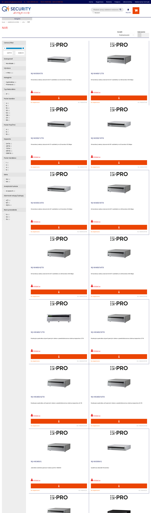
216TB (9, 151)
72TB (8, 148)
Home (91, 2)
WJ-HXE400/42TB (98, 210)
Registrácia (99, 2)
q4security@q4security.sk (13, 2)
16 (7, 108)
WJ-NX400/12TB (67, 75)
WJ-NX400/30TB (67, 142)
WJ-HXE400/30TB (68, 210)
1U (8, 214)
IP (7, 94)
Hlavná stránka (7, 460)
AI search (10, 191)
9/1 (8, 203)
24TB (9, 144)
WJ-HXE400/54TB (128, 210)
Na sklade (10, 63)
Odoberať (143, 432)
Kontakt (5, 467)
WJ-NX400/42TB (97, 142)
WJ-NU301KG (66, 345)
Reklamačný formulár (142, 2)
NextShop (67, 509)
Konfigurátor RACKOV (47, 483)
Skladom (97, 13)
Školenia (109, 2)
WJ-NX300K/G (66, 277)
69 (8, 120)
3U (8, 219)
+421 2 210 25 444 (32, 2)
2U (8, 217)
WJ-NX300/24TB (37, 142)
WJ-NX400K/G (96, 277)
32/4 (9, 205)
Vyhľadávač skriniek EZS (48, 480)
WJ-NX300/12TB (97, 75)
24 (8, 118)
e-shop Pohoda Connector (81, 509)
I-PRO (9, 73)
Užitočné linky (127, 2)
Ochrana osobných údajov (49, 460)
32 (8, 110)
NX (8, 182)
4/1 (8, 200)
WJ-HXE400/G (36, 277)
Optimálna (11, 82)
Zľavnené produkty (46, 463)
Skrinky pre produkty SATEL (49, 477)
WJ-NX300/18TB (127, 75)
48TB (9, 146)
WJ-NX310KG (36, 345)
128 (8, 115)
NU (8, 179)
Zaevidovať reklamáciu (47, 490)
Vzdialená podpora (46, 470)
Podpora (117, 2)
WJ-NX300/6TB (37, 75)
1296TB (9, 153)
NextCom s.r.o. (97, 509)
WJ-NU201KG (126, 277)
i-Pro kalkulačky (45, 473)
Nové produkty (44, 467)
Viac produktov (89, 382)
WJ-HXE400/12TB (37, 210)
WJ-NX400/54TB (127, 142)
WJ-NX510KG (126, 345)
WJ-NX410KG (96, 345)
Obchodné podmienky (47, 487)
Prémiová (10, 84)
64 (8, 113)
